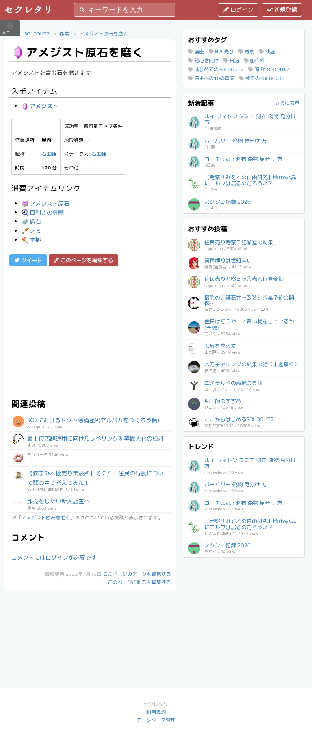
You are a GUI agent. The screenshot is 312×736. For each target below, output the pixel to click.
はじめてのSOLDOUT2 (216, 69)
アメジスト (40, 106)
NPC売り (221, 51)
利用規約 (156, 712)
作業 (64, 33)
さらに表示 (287, 103)
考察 (246, 51)
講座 (196, 51)
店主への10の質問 (211, 78)
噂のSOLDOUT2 (268, 69)
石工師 (48, 153)
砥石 (31, 221)
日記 (231, 60)
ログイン (238, 9)
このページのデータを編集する (137, 574)
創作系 (254, 60)
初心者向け (203, 60)
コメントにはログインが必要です (54, 557)
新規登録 (282, 9)
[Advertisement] (90, 331)
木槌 (31, 239)
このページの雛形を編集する (139, 582)
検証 (267, 51)
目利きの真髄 (43, 212)
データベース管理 (156, 719)
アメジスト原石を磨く (103, 33)
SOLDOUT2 (37, 33)
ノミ (31, 230)
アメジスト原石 (45, 203)
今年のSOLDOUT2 (262, 78)
